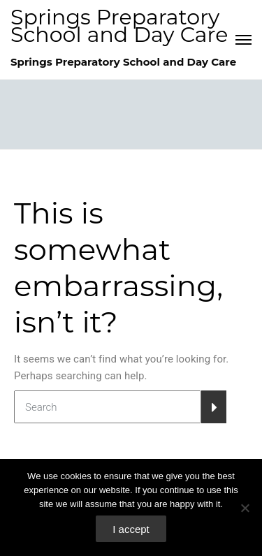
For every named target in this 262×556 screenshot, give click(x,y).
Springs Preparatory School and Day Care (119, 25)
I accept (131, 529)
